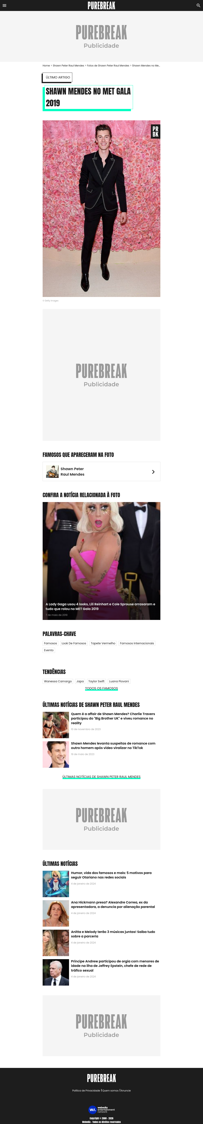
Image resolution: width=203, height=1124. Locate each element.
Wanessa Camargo (58, 681)
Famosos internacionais (137, 643)
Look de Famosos (74, 643)
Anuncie (126, 1090)
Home (46, 65)
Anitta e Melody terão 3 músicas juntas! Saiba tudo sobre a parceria (113, 934)
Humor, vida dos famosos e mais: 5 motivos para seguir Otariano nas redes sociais (111, 875)
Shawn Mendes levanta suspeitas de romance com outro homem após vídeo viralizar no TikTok (113, 745)
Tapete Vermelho (103, 643)
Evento (49, 650)
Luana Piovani (119, 681)
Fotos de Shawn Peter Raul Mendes (108, 65)
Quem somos (110, 1090)
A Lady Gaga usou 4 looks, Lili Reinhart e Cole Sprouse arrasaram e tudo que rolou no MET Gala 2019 (100, 606)
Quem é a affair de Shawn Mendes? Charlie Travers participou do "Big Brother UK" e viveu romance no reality (113, 718)
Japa (80, 681)
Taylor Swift (97, 681)
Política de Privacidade (86, 1090)
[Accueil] (101, 5)
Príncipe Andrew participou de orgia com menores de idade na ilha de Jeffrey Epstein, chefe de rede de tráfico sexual (115, 966)
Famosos (50, 643)
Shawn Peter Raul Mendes (68, 65)
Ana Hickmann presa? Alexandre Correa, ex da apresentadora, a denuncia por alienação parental (113, 904)
